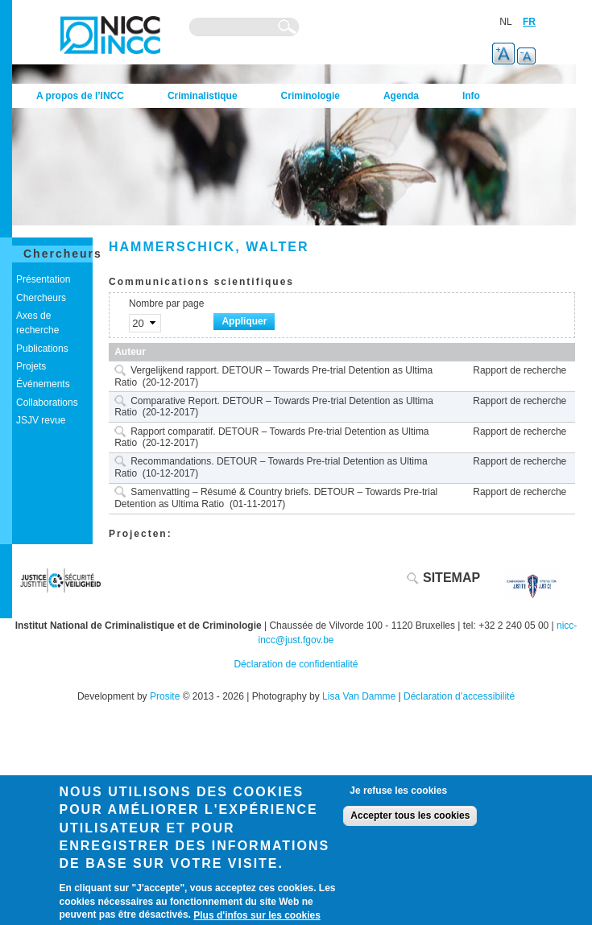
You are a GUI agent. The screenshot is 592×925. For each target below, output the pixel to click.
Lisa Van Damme (358, 696)
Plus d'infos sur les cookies (257, 915)
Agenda (401, 95)
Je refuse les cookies (398, 790)
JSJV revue (40, 420)
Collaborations (47, 402)
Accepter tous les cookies (410, 815)
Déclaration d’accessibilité (459, 696)
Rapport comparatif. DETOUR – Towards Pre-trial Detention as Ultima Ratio (271, 437)
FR (529, 21)
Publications (42, 348)
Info (471, 95)
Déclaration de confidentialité (296, 664)
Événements (43, 384)
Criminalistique (203, 95)
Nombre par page (166, 303)
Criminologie (310, 95)
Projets (31, 366)
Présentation (43, 279)
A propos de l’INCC (80, 95)
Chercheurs (62, 253)
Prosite (165, 696)
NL (505, 21)
